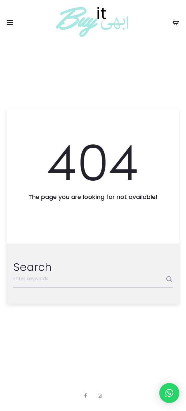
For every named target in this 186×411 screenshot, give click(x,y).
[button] (169, 393)
